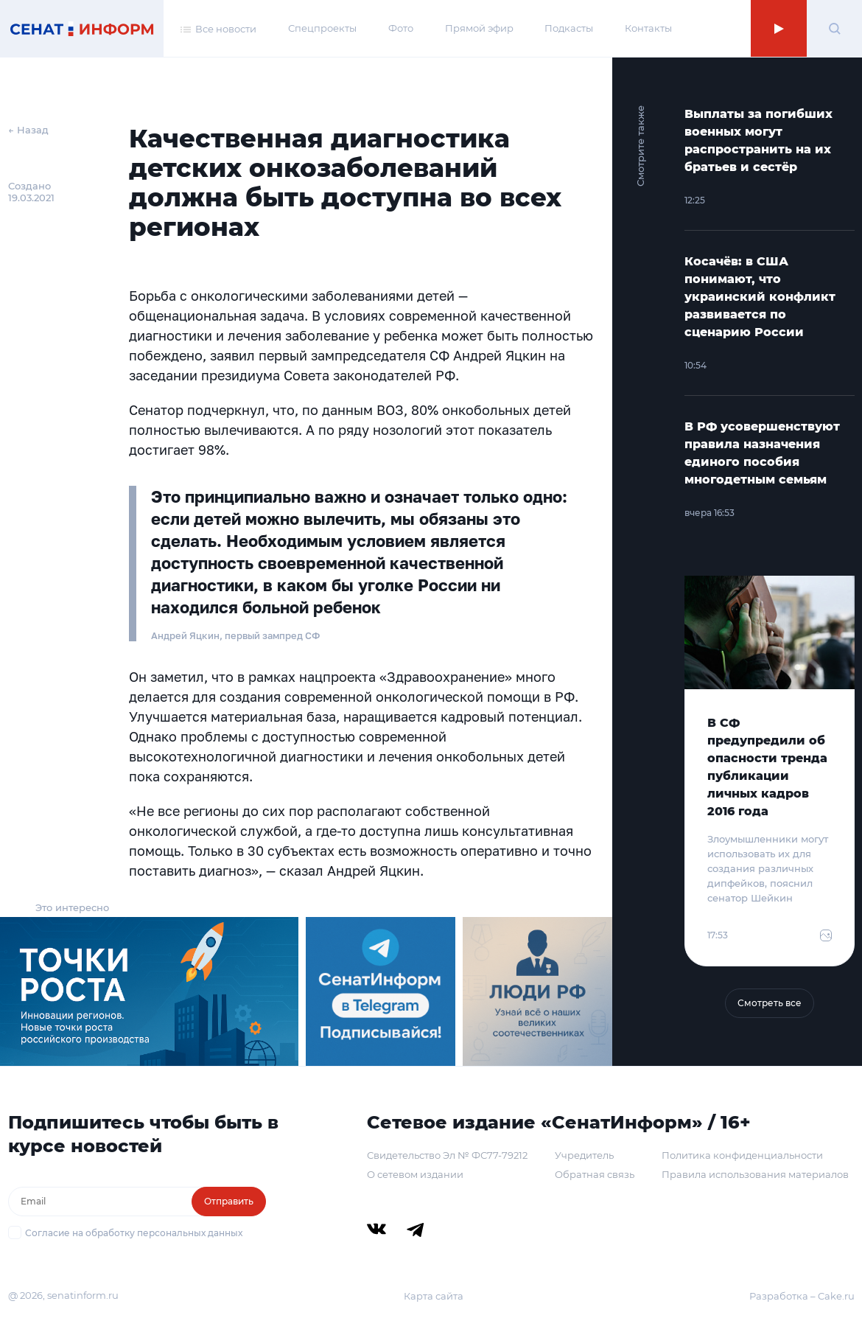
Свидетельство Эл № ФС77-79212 (447, 1155)
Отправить (228, 1201)
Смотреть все (769, 1002)
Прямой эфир (479, 28)
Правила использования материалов (755, 1174)
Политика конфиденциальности (742, 1155)
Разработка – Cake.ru (802, 1296)
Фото (400, 28)
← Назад (28, 130)
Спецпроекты (322, 28)
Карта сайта (433, 1296)
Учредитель (584, 1155)
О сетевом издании (415, 1174)
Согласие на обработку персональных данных (133, 1232)
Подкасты (568, 28)
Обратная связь (594, 1174)
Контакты (648, 28)
